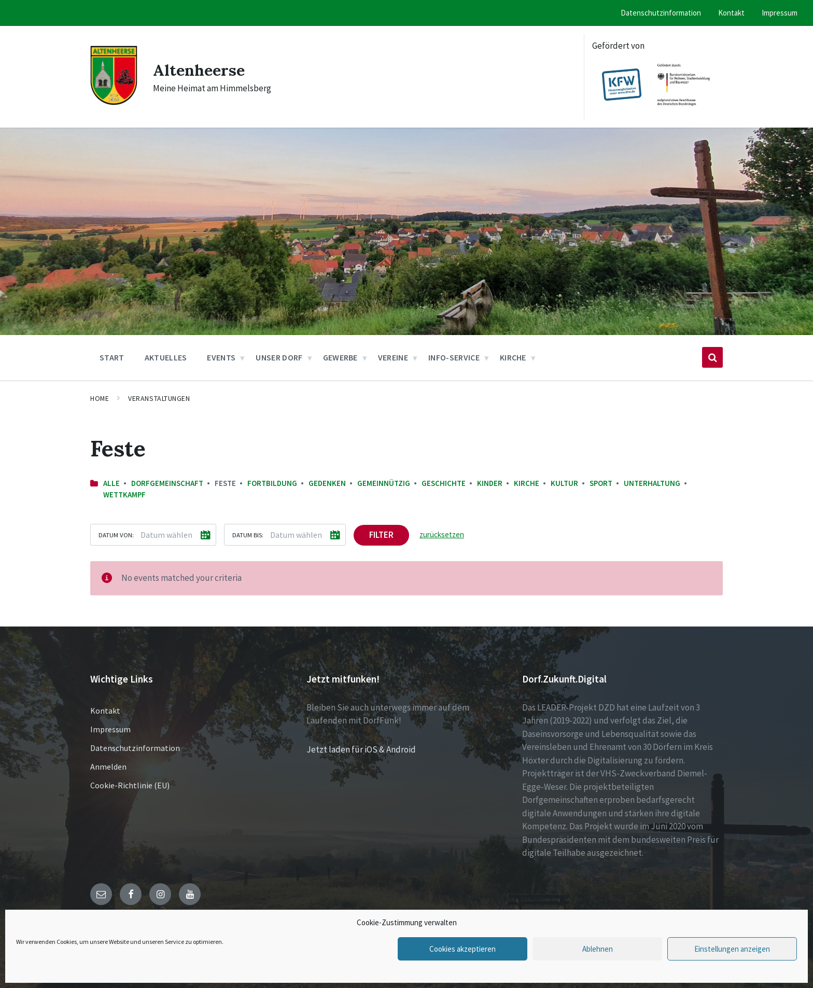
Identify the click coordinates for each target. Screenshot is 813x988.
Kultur (564, 483)
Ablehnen (597, 949)
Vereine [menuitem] (393, 357)
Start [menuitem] (112, 357)
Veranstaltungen (159, 398)
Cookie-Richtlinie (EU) (130, 785)
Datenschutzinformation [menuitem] (661, 13)
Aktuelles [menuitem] (166, 357)
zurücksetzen (441, 534)
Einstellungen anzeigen (732, 949)
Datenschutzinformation (135, 748)
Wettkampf (124, 494)
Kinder (489, 483)
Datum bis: (247, 535)
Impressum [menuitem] (779, 13)
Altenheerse (199, 70)
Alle (111, 483)
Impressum (110, 729)
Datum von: (116, 535)
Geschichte (444, 483)
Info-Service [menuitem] (454, 357)
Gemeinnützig (383, 483)
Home (99, 398)
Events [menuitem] (221, 357)
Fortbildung (272, 483)
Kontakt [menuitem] (731, 13)
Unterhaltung (652, 483)
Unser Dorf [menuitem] (279, 357)
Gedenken (327, 483)
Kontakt (105, 710)
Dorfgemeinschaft (167, 483)
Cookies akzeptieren (462, 949)
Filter (381, 534)
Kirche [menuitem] (513, 357)
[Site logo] (113, 103)
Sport (601, 483)
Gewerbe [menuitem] (340, 357)
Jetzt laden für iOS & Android (361, 749)
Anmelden (108, 766)
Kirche (526, 483)
